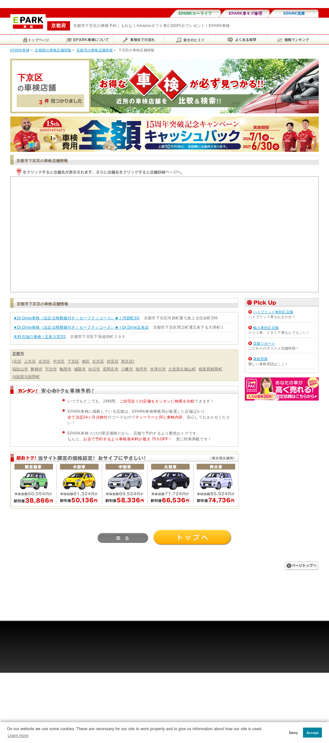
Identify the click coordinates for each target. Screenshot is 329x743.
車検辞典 (260, 359)
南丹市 (141, 369)
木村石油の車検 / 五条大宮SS (39, 336)
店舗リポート (264, 343)
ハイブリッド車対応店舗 (273, 312)
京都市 (18, 353)
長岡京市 (111, 369)
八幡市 (127, 369)
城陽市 (80, 369)
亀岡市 (65, 369)
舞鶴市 (36, 369)
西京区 (127, 361)
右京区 (98, 361)
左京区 (44, 361)
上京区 (30, 361)
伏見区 (113, 361)
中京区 (59, 361)
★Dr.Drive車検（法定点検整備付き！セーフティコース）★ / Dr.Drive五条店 (81, 327)
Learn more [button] (18, 735)
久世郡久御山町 (182, 369)
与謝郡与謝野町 (26, 377)
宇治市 (51, 369)
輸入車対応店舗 (266, 328)
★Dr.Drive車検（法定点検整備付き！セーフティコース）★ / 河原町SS (76, 318)
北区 (17, 361)
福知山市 (20, 369)
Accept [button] (313, 733)
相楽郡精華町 (210, 369)
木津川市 (158, 369)
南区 (86, 361)
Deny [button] (293, 733)
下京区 (73, 361)
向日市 (94, 369)
